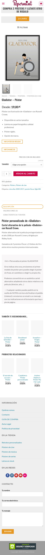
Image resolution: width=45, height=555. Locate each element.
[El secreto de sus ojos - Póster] (8, 365)
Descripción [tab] (8, 207)
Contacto (6, 414)
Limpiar (40, 160)
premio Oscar (29, 189)
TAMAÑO (5, 164)
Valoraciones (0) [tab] (10, 211)
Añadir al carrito (25, 174)
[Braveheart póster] (22, 327)
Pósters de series (9, 456)
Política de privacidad (10, 428)
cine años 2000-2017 (16, 189)
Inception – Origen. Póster (37, 340)
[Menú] (3, 3)
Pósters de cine (34, 96)
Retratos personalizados (12, 442)
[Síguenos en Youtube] (21, 475)
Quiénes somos (8, 410)
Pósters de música (9, 452)
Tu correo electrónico (22, 504)
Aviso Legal (6, 424)
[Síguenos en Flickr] (25, 475)
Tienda (12, 96)
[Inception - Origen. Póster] (37, 327)
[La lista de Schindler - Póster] (8, 327)
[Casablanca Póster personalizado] (22, 365)
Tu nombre (22, 493)
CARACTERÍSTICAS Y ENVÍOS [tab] (14, 215)
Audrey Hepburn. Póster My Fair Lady (37, 379)
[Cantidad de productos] (6, 173)
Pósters (21, 96)
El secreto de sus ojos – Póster (8, 378)
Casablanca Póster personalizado (23, 378)
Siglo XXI (38, 189)
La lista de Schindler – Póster (8, 340)
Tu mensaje (22, 519)
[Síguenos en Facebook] (8, 475)
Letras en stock (8, 461)
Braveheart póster (22, 339)
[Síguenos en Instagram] (12, 475)
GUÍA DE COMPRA (10, 419)
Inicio (4, 96)
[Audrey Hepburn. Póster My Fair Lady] (37, 365)
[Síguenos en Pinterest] (16, 475)
